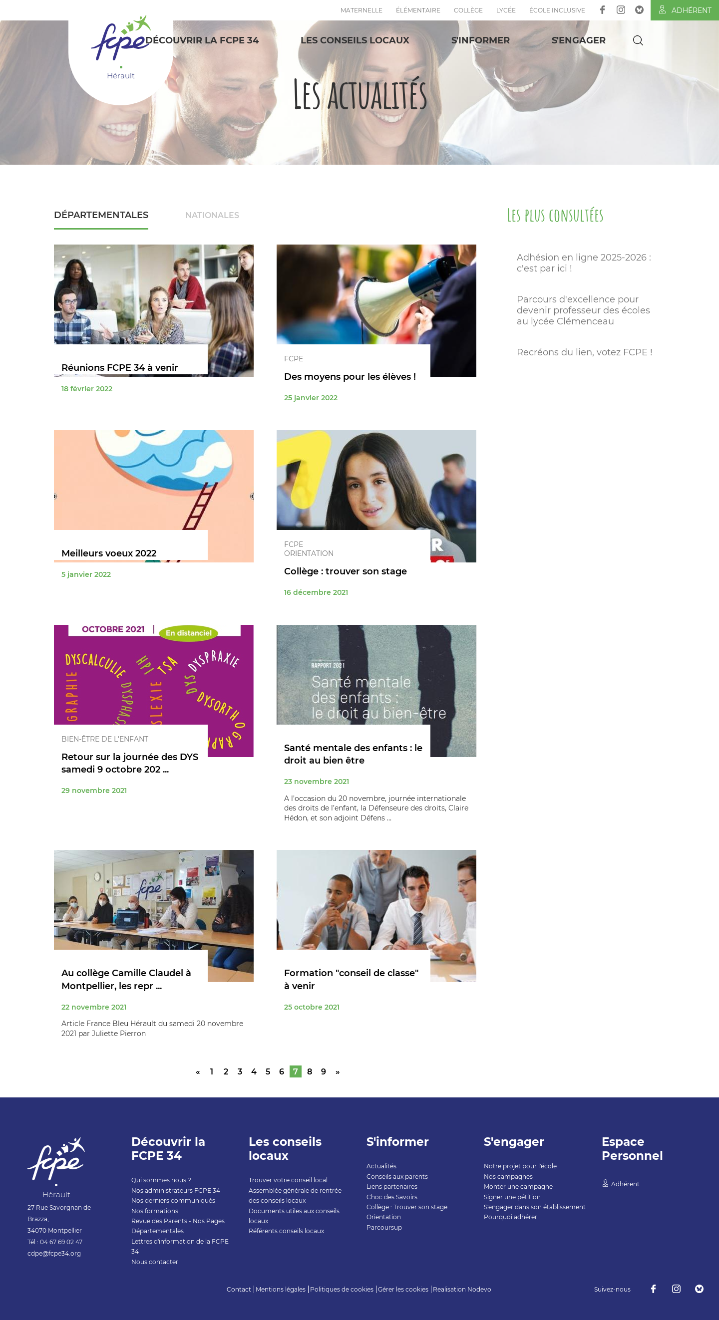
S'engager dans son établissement (535, 1207)
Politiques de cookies (341, 1289)
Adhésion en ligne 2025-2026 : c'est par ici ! (584, 263)
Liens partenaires (391, 1186)
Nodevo (479, 1289)
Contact (239, 1289)
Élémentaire (418, 10)
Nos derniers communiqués (173, 1200)
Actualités (381, 1166)
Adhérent (685, 10)
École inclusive (557, 10)
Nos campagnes (508, 1176)
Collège (468, 10)
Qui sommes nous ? (161, 1180)
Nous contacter (154, 1262)
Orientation (309, 553)
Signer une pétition (512, 1197)
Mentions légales (281, 1289)
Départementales (101, 215)
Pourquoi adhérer (510, 1217)
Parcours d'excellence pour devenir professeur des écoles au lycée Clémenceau (583, 310)
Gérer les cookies (403, 1289)
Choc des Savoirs (391, 1197)
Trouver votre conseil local (288, 1180)
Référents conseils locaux (286, 1231)
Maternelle (361, 10)
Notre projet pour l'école (520, 1166)
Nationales (212, 215)
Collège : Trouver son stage (406, 1207)
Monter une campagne (518, 1186)
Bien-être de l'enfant (104, 739)
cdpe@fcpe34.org (54, 1253)
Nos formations (154, 1211)
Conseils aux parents (397, 1176)
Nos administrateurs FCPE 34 (175, 1190)
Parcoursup (384, 1227)
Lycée (506, 10)
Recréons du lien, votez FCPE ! (585, 352)
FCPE (293, 358)
